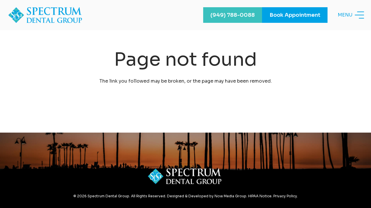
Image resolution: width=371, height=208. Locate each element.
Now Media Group (230, 196)
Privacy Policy (285, 196)
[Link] (46, 15)
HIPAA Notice (260, 196)
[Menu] (351, 15)
